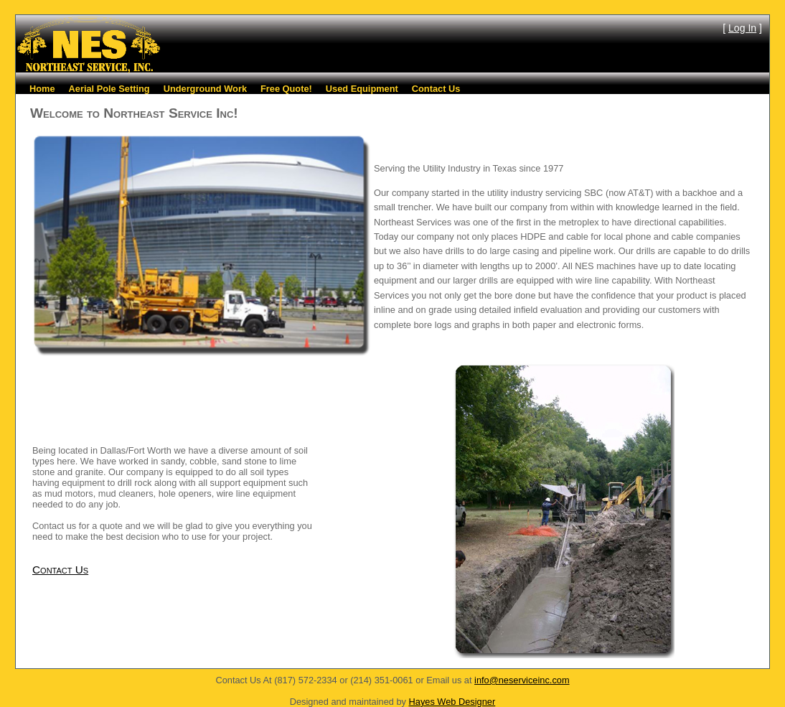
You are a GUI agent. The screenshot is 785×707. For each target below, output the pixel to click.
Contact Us (436, 88)
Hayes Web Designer (452, 701)
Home (42, 88)
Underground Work (205, 88)
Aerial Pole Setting (109, 88)
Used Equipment (362, 88)
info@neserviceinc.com (521, 680)
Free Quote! (286, 88)
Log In (742, 28)
